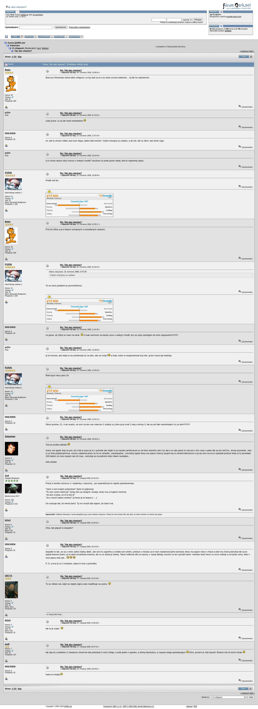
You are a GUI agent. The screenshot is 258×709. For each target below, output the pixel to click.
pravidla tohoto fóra (234, 17)
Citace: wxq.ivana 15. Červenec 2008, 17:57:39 (68, 272)
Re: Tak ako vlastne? (71, 70)
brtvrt (8, 520)
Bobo (7, 70)
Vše (19, 56)
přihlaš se (24, 15)
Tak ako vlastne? (23, 51)
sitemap (189, 706)
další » (251, 51)
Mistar (45, 48)
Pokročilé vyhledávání (79, 27)
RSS (195, 706)
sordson (228, 31)
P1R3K (8, 172)
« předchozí (244, 51)
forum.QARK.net (16, 43)
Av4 (39, 48)
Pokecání (15, 45)
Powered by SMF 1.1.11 (112, 706)
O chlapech (18, 48)
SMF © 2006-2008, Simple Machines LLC (138, 706)
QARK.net (68, 706)
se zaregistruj (38, 15)
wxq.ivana (10, 133)
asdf (7, 644)
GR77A (8, 575)
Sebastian (10, 436)
